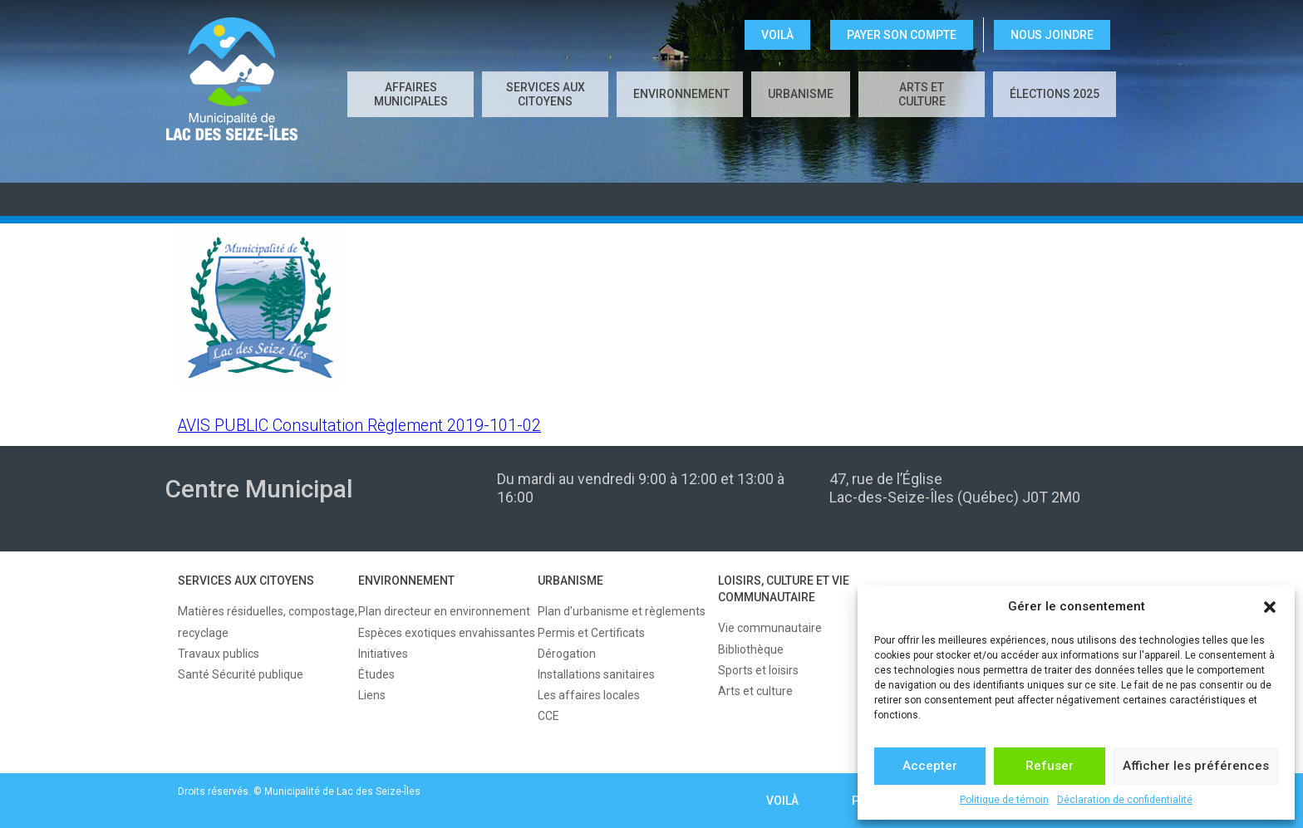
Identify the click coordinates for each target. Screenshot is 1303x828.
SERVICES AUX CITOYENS (545, 94)
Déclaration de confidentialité (1124, 800)
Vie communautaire (770, 627)
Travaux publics (218, 653)
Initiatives (383, 653)
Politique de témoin (1004, 800)
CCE (548, 716)
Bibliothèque (751, 649)
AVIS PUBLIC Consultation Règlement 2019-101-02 (359, 425)
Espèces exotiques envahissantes (446, 632)
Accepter (929, 765)
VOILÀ (777, 35)
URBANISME (800, 93)
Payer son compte (901, 35)
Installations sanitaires (596, 674)
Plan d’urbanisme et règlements (622, 611)
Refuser (1049, 765)
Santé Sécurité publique (240, 674)
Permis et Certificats (591, 632)
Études (376, 674)
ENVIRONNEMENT (681, 93)
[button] (1269, 607)
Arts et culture (922, 94)
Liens (372, 695)
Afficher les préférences (1196, 765)
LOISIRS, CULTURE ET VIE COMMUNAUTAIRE (783, 589)
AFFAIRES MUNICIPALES (411, 94)
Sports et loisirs (758, 670)
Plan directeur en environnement (444, 611)
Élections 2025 (1054, 93)
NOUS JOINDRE (1052, 35)
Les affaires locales (589, 695)
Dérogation (567, 653)
